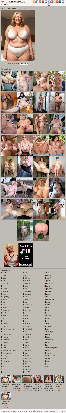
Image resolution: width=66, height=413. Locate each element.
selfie (47, 305)
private (48, 291)
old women (27, 361)
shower (48, 315)
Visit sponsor (24, 64)
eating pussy (6, 353)
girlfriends (27, 278)
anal (3, 275)
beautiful (5, 291)
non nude (27, 350)
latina (25, 318)
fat (2, 366)
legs (25, 321)
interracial (27, 310)
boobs (4, 313)
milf (25, 331)
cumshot (5, 342)
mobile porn (28, 334)
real (47, 297)
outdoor (26, 366)
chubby (4, 326)
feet (3, 369)
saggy (47, 302)
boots (4, 315)
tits (46, 345)
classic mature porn (8, 329)
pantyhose (49, 283)
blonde (4, 307)
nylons (26, 356)
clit (3, 331)
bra (3, 318)
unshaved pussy (51, 348)
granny (26, 286)
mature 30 (27, 369)
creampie (5, 340)
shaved (48, 313)
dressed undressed (8, 350)
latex (25, 315)
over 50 (48, 272)
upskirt (48, 350)
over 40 (26, 372)
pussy (47, 294)
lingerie (26, 326)
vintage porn (50, 356)
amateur (4, 272)
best (3, 294)
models (26, 337)
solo (47, 329)
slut (47, 323)
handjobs (27, 294)
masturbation (28, 329)
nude (25, 353)
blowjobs (5, 310)
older (25, 364)
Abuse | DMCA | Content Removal (11, 411)
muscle (26, 342)
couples (4, 337)
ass (3, 280)
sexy (47, 310)
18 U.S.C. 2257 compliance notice (32, 411)
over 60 (48, 275)
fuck (25, 272)
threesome (49, 340)
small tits (48, 326)
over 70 (48, 278)
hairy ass (27, 291)
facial (3, 364)
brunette (4, 321)
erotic (4, 358)
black (3, 305)
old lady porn (28, 358)
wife (47, 364)
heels (25, 297)
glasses (26, 280)
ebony (4, 356)
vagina (48, 353)
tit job (47, 342)
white (47, 361)
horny (25, 299)
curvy (3, 348)
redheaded (49, 299)
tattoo (47, 334)
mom (25, 340)
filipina (4, 372)
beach (4, 289)
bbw (3, 286)
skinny (48, 321)
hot (25, 302)
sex (47, 307)
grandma (27, 283)
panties (48, 280)
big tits (4, 299)
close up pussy (7, 334)
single (47, 318)
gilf (25, 275)
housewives (28, 305)
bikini (3, 302)
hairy (25, 289)
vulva (47, 358)
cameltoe (5, 323)
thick (47, 337)
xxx (47, 366)
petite (47, 286)
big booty (5, 297)
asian (3, 278)
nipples (26, 348)
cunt (3, 345)
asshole (4, 283)
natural (26, 345)
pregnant (48, 289)
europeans (5, 361)
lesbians (26, 323)
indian (26, 307)
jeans (25, 313)
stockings (49, 331)
